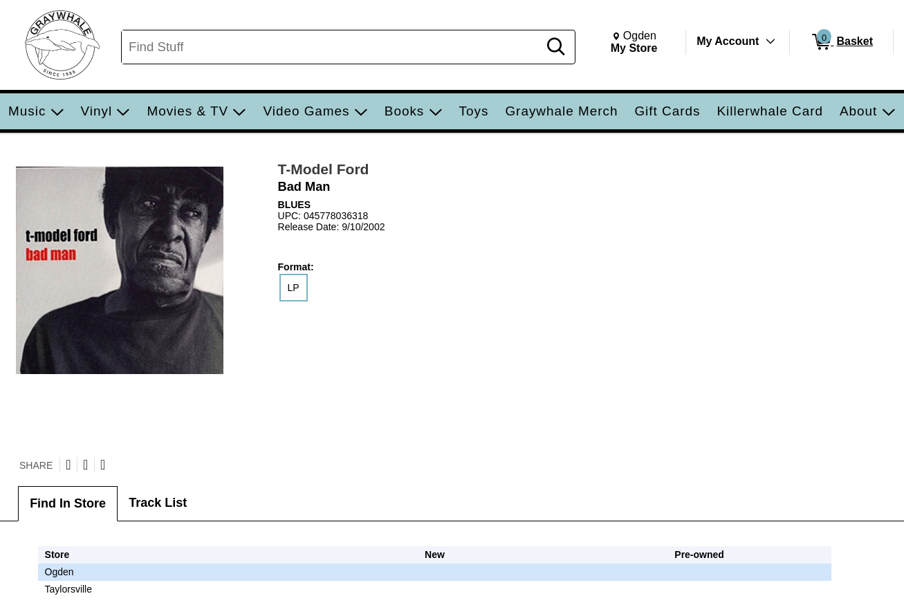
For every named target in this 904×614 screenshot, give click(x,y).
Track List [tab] (158, 503)
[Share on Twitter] (68, 465)
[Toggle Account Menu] (770, 41)
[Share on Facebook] (85, 465)
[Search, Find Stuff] (332, 47)
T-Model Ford (323, 169)
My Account (728, 41)
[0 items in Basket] (841, 42)
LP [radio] (293, 287)
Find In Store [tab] (68, 503)
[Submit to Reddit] (102, 465)
